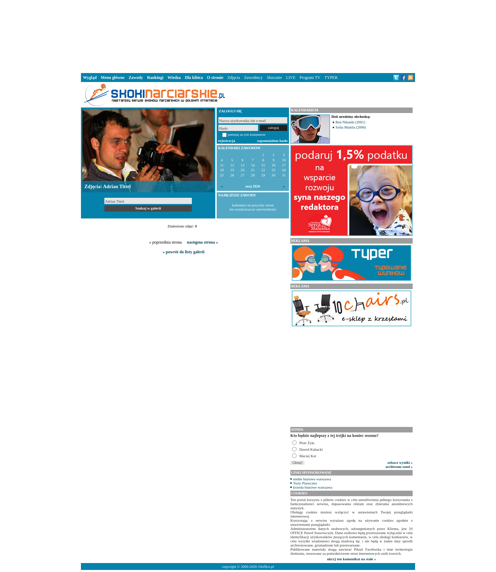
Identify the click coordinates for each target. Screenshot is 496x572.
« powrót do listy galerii (183, 251)
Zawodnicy (253, 77)
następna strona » (202, 242)
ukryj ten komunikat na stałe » (351, 559)
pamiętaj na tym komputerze (247, 134)
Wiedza (173, 77)
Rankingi (155, 77)
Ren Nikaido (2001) (350, 122)
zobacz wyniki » (400, 462)
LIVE (290, 77)
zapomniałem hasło (272, 141)
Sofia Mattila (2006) (350, 127)
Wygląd (90, 77)
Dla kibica (194, 77)
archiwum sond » (399, 466)
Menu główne (113, 77)
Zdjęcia (234, 77)
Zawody (136, 77)
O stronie (215, 77)
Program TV (310, 77)
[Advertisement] (248, 35)
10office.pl (266, 566)
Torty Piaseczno (305, 483)
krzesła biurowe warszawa (312, 487)
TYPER (331, 77)
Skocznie (274, 77)
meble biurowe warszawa (312, 479)
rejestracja (226, 141)
